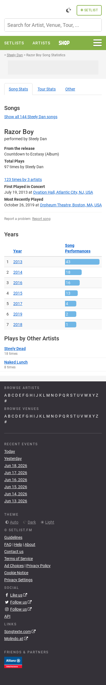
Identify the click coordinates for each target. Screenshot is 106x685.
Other (70, 89)
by (23, 179)
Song (18, 89)
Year (17, 251)
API (7, 616)
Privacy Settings (18, 580)
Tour (47, 89)
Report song (41, 219)
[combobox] (53, 25)
